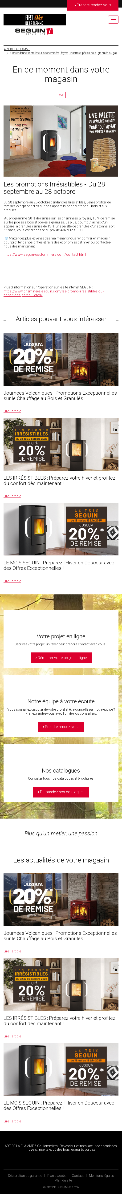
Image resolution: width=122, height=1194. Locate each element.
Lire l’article (12, 411)
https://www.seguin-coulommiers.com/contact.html (45, 254)
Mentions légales (101, 1176)
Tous (61, 94)
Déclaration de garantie (25, 1176)
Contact (78, 1176)
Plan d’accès (56, 1176)
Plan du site (63, 1180)
